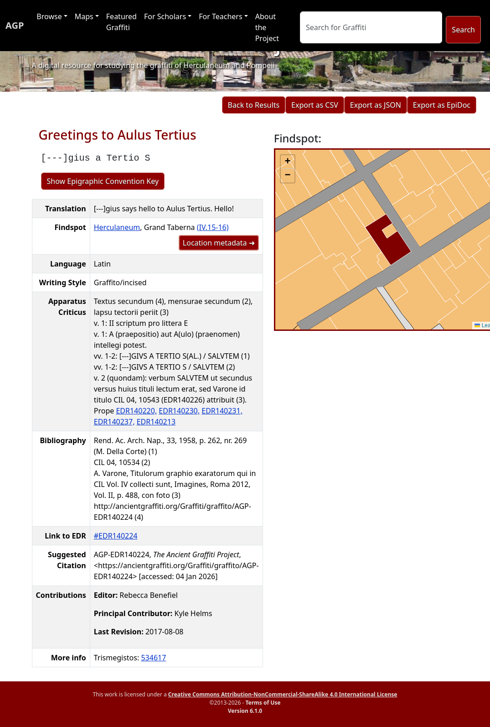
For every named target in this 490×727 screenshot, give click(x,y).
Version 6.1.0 (245, 711)
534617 (153, 658)
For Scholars (165, 16)
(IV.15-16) (213, 227)
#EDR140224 (116, 536)
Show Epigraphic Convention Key (103, 181)
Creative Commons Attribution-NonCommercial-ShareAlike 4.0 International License (282, 694)
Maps (84, 16)
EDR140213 (156, 422)
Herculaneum (117, 227)
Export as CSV (314, 105)
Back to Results (253, 105)
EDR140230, (179, 411)
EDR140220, (136, 411)
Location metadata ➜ (219, 243)
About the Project (267, 27)
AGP (14, 25)
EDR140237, (114, 422)
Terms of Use (262, 702)
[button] (287, 162)
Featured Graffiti (121, 21)
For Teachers (220, 16)
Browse (49, 16)
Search (463, 30)
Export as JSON (375, 105)
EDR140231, (221, 411)
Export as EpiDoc (441, 105)
